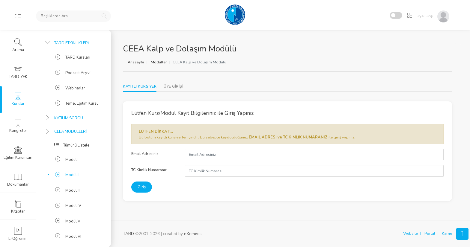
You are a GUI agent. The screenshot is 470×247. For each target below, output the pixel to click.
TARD (128, 234)
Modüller (159, 62)
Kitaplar (18, 206)
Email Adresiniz (144, 153)
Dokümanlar (18, 179)
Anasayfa (136, 62)
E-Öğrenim (18, 233)
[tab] (173, 86)
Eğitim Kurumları (18, 152)
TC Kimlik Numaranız (149, 170)
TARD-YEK (18, 72)
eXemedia (193, 234)
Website (410, 233)
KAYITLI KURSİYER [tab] (139, 86)
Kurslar (18, 99)
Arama (18, 45)
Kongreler (18, 125)
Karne (447, 233)
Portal (429, 233)
